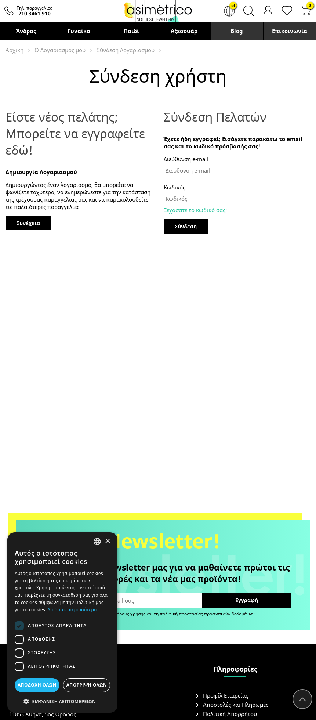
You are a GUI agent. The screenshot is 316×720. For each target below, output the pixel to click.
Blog (236, 31)
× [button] (107, 541)
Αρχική (14, 50)
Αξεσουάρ (184, 31)
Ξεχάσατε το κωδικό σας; (195, 210)
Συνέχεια (28, 223)
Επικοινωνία (289, 31)
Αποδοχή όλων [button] (37, 685)
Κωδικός (174, 187)
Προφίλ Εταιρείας (225, 695)
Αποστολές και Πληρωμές (235, 704)
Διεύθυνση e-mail (186, 159)
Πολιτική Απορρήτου (230, 713)
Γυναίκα (79, 31)
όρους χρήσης (131, 614)
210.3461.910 (34, 13)
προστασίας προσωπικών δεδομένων (217, 614)
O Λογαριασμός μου (60, 50)
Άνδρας (26, 31)
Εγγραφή (246, 600)
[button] (62, 701)
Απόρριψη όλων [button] (86, 685)
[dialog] (62, 622)
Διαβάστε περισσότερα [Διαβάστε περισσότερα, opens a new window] (72, 610)
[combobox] (97, 541)
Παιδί (131, 31)
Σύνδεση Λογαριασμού (126, 50)
